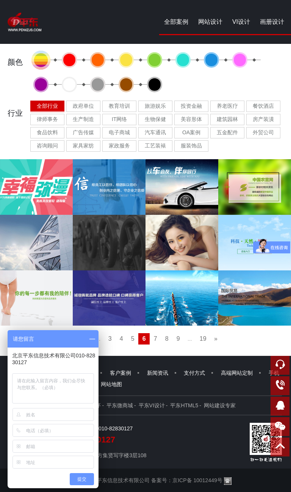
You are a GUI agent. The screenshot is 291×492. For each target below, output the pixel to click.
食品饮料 (47, 132)
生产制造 (83, 119)
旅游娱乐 (155, 106)
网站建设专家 (220, 405)
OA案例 (191, 132)
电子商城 (119, 132)
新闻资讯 (157, 373)
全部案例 (176, 22)
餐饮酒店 (263, 106)
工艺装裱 (155, 146)
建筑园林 (227, 119)
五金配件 (227, 132)
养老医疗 (227, 106)
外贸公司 (263, 132)
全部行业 (47, 106)
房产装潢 (263, 119)
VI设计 (241, 22)
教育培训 (119, 106)
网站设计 (210, 22)
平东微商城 (119, 405)
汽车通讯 (155, 132)
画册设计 (272, 22)
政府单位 (83, 106)
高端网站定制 (237, 373)
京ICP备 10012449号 (197, 480)
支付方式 (194, 373)
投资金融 (191, 106)
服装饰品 (191, 146)
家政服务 (119, 146)
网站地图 (111, 384)
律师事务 (47, 119)
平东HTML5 (184, 405)
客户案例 (120, 373)
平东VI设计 (152, 405)
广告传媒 (83, 132)
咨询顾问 (47, 146)
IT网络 (119, 119)
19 (203, 338)
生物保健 (155, 119)
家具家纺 (83, 146)
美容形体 (191, 119)
